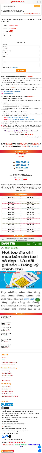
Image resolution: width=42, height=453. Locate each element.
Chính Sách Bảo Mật (6, 380)
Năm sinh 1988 (11, 219)
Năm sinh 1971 (30, 197)
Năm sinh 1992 (11, 224)
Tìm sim (37, 6)
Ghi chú (4, 62)
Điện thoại (5, 48)
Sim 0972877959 (34, 146)
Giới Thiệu (4, 357)
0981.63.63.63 (8, 451)
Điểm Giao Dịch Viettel (6, 389)
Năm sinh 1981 (30, 209)
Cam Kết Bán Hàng (6, 370)
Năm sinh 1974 (11, 202)
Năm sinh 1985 (30, 214)
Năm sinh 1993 (30, 224)
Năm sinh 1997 (30, 229)
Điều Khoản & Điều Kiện (7, 373)
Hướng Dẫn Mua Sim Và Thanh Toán (9, 362)
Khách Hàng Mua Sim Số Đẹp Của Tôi (10, 396)
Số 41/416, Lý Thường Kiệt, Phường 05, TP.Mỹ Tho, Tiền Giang (21, 119)
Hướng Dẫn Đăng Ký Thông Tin (8, 364)
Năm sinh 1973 (30, 199)
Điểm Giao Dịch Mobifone (7, 393)
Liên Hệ (3, 360)
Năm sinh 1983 (30, 212)
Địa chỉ (4, 56)
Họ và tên (5, 44)
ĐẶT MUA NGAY (21, 70)
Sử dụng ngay (15, 67)
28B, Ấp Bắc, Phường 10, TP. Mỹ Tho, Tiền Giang (18, 117)
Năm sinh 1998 (11, 231)
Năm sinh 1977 (30, 204)
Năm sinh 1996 (11, 229)
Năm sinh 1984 (11, 214)
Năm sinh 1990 (11, 222)
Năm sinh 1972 (11, 199)
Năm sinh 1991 (30, 222)
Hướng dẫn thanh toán (8, 93)
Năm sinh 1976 (11, 204)
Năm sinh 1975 (30, 202)
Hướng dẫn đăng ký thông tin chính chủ (12, 91)
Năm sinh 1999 (30, 231)
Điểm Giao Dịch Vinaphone (7, 391)
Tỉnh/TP (4, 52)
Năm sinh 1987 (30, 217)
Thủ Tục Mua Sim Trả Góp (7, 375)
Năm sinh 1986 (11, 217)
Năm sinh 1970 (11, 197)
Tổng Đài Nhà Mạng (6, 386)
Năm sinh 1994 (11, 227)
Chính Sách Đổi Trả (6, 378)
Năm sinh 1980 (11, 209)
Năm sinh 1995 (30, 227)
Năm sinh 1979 (30, 207)
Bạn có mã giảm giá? (10, 67)
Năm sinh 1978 (11, 207)
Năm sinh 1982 (11, 212)
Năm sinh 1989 (30, 219)
